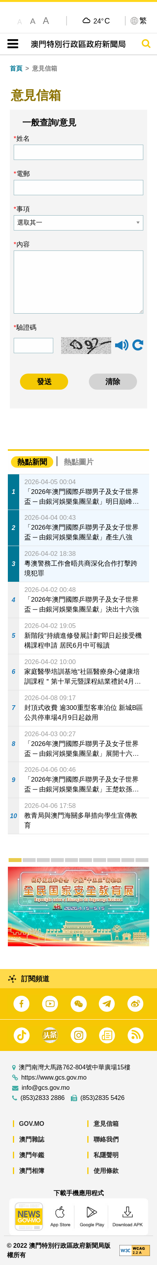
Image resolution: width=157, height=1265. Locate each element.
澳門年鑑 (31, 1155)
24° (101, 20)
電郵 (23, 174)
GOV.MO (31, 1123)
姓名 (23, 138)
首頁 (16, 68)
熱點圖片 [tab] (79, 462)
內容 (23, 244)
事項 (23, 209)
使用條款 (106, 1170)
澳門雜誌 (31, 1139)
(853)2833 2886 (42, 1098)
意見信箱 (106, 1123)
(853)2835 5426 (102, 1098)
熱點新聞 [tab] (32, 462)
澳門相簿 (31, 1170)
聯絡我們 (106, 1139)
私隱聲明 (106, 1155)
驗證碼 (26, 327)
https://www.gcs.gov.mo (54, 1077)
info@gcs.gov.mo (46, 1088)
